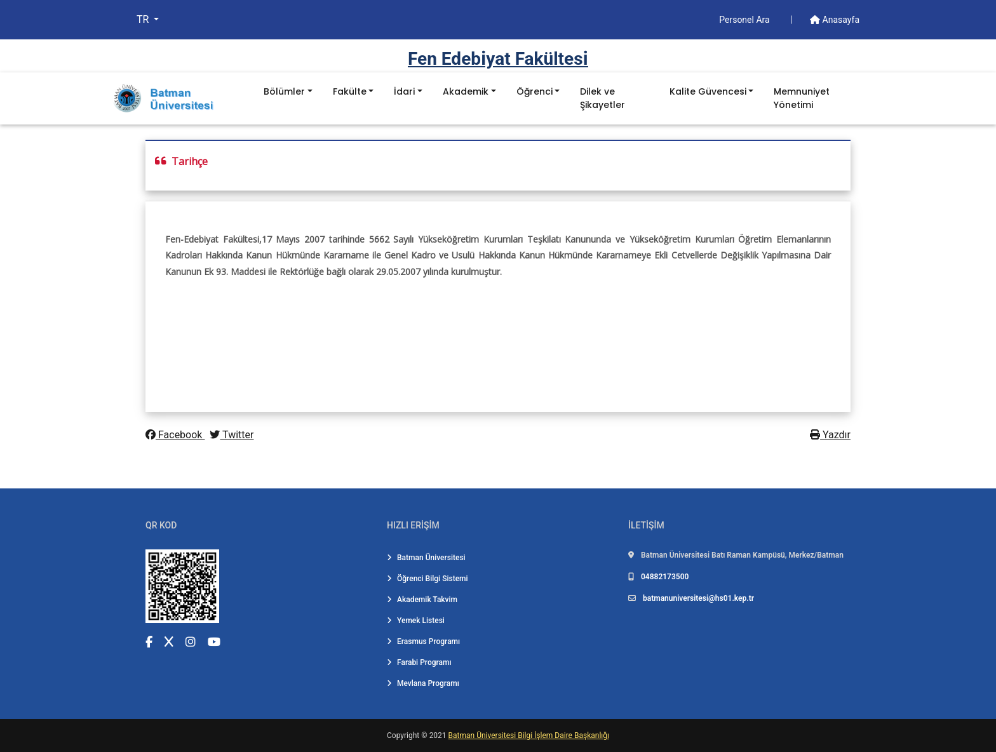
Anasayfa (834, 20)
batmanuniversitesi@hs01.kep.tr (698, 598)
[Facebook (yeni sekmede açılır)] (148, 641)
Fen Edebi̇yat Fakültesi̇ (498, 58)
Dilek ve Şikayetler (602, 98)
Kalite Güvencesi (708, 91)
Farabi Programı (419, 662)
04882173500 (665, 576)
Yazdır (830, 435)
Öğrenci (534, 91)
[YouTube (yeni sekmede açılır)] (214, 641)
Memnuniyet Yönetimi (802, 98)
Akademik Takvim (422, 599)
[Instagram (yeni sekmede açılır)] (190, 641)
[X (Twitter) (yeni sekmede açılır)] (169, 641)
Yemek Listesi (416, 620)
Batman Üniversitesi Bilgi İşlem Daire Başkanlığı (528, 735)
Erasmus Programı (423, 641)
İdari (404, 91)
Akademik (465, 91)
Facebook (175, 435)
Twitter (231, 435)
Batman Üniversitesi (426, 557)
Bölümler (284, 91)
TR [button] (144, 19)
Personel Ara (745, 20)
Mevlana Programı (423, 683)
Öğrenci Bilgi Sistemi (427, 578)
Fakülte (350, 91)
